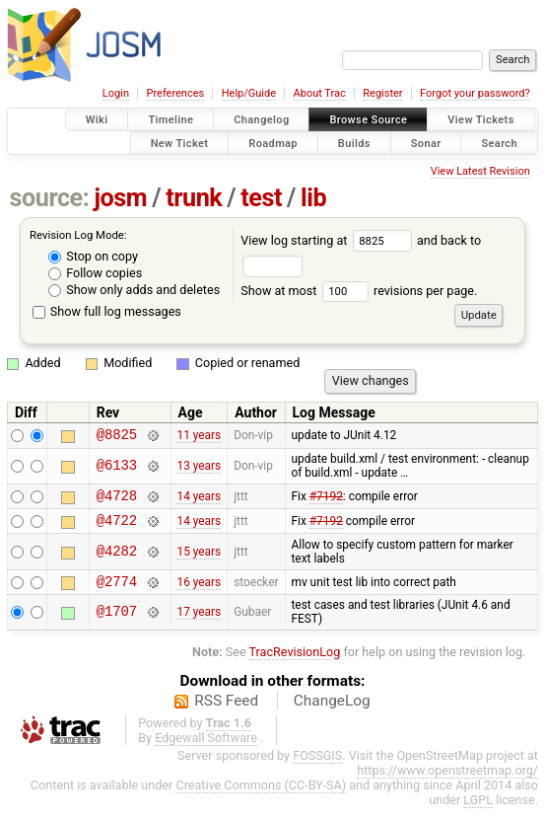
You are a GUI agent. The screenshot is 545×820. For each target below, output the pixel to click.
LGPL (478, 811)
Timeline (170, 119)
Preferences (175, 93)
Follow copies (95, 272)
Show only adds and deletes (134, 289)
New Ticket (180, 142)
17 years (198, 624)
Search (499, 142)
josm (120, 198)
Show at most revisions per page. (358, 290)
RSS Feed (226, 712)
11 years (198, 437)
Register (382, 93)
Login (115, 93)
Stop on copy (93, 256)
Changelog (261, 119)
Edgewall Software (206, 749)
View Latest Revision (480, 171)
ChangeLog (332, 712)
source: (50, 198)
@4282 (117, 560)
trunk (194, 198)
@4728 (117, 500)
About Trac (320, 93)
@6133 (117, 469)
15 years (198, 560)
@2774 (117, 592)
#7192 (326, 500)
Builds (354, 142)
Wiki (97, 119)
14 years (198, 500)
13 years (198, 469)
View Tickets (480, 119)
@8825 (117, 436)
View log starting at (328, 240)
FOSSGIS (317, 767)
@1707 (117, 624)
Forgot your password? (475, 93)
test (261, 198)
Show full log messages (107, 311)
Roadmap (273, 142)
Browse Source (368, 119)
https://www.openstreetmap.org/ (447, 782)
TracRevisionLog (295, 663)
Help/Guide (249, 93)
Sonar (426, 142)
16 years (198, 592)
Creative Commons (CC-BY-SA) (260, 796)
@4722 (117, 528)
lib (313, 198)
